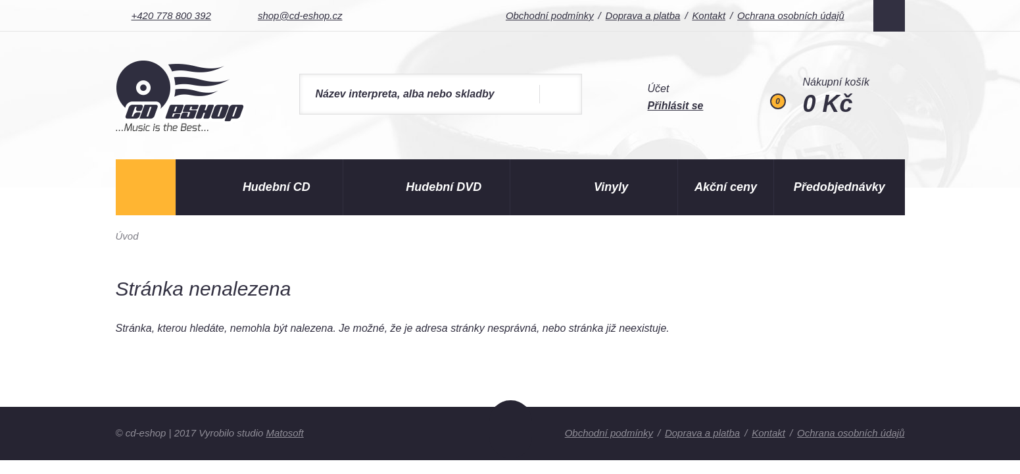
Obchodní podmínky (548, 15)
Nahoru (510, 429)
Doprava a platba (641, 15)
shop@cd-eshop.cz (300, 15)
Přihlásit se (676, 105)
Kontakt (707, 15)
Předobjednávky (839, 187)
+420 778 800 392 (171, 15)
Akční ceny (725, 187)
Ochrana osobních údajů (789, 15)
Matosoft (285, 432)
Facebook (889, 16)
